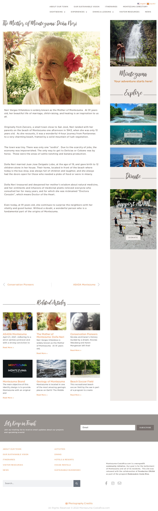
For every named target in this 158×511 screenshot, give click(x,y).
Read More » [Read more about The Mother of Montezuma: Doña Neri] (42, 353)
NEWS (6, 470)
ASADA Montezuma (15, 334)
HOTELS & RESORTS (64, 460)
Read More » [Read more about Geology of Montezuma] (42, 395)
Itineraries (111, 7)
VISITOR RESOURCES (13, 465)
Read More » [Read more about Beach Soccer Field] (75, 395)
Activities (133, 135)
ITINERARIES (9, 460)
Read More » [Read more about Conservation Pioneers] (75, 350)
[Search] (76, 483)
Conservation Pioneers (83, 334)
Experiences (79, 12)
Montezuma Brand (14, 381)
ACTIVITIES (59, 449)
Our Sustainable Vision (86, 7)
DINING (58, 454)
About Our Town (59, 7)
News (148, 12)
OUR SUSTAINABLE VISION (15, 454)
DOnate (133, 238)
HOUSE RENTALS (62, 465)
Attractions (133, 113)
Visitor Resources (129, 12)
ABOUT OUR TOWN (12, 449)
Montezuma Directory (135, 7)
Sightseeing (57, 12)
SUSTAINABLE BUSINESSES (67, 470)
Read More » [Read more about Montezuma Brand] (8, 398)
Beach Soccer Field (81, 381)
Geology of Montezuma (51, 381)
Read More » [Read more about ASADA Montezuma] (8, 347)
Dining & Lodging (103, 12)
